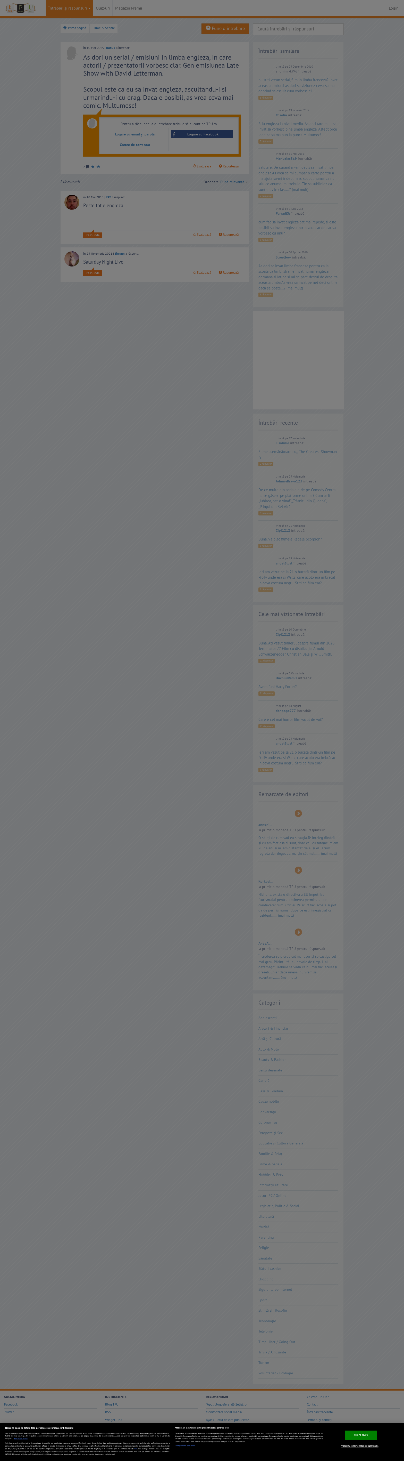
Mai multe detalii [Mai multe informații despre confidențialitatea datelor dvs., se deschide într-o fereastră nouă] (21, 1439)
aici (135, 1448)
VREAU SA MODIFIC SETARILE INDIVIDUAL (359, 1446)
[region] (202, 1442)
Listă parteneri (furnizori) (185, 1445)
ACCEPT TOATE (361, 1435)
